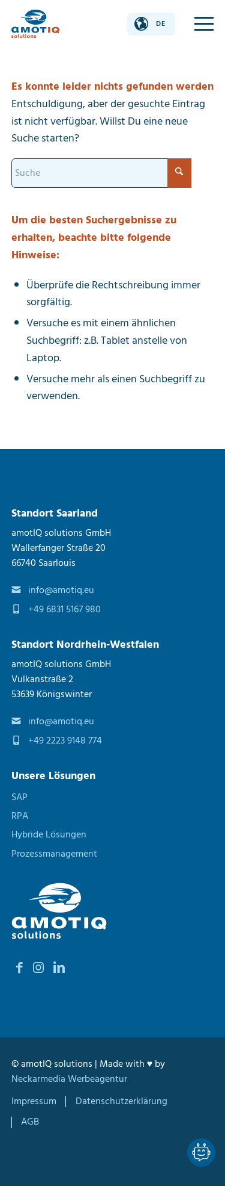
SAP (19, 797)
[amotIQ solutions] (35, 24)
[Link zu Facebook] (19, 968)
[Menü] (198, 24)
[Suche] (101, 173)
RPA (19, 816)
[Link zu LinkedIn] (59, 968)
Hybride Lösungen (48, 834)
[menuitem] (198, 24)
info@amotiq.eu (61, 590)
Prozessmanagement (54, 854)
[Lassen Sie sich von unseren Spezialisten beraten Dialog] (201, 1152)
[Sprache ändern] (151, 24)
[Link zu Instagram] (38, 968)
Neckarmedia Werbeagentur (69, 1079)
